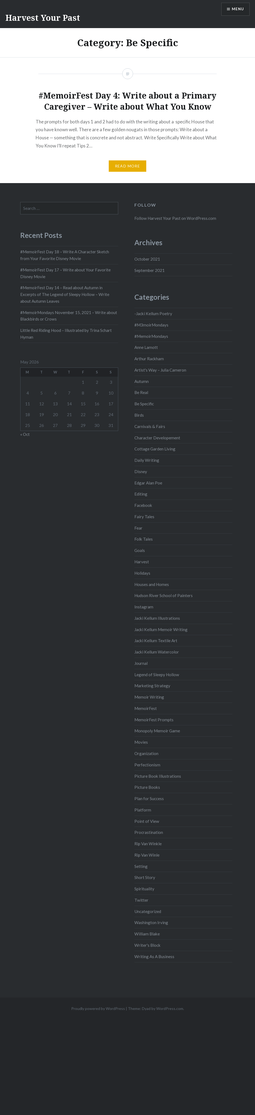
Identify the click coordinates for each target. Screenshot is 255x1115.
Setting (141, 866)
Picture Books (147, 787)
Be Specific (144, 403)
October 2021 (147, 259)
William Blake (147, 933)
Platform (142, 809)
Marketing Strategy (152, 685)
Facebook (143, 505)
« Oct (25, 434)
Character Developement (157, 437)
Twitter (141, 900)
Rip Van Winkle (148, 843)
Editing (140, 493)
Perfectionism (147, 764)
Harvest (141, 561)
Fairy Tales (144, 516)
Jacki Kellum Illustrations (157, 618)
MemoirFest (145, 708)
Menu (237, 9)
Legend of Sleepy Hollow (156, 674)
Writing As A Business (154, 956)
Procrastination (148, 832)
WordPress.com (169, 1008)
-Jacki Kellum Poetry (153, 313)
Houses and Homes (151, 584)
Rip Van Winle (146, 855)
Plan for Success (149, 798)
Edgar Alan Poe (148, 482)
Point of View (146, 821)
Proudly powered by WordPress (98, 1008)
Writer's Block (147, 945)
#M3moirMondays (151, 324)
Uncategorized (147, 911)
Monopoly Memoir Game (157, 730)
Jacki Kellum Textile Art (155, 640)
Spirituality (144, 888)
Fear (138, 528)
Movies (141, 742)
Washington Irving (151, 922)
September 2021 (149, 270)
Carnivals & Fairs (149, 426)
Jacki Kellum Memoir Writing (161, 629)
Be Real (141, 392)
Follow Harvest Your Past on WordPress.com (175, 218)
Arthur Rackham (149, 358)
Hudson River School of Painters (163, 595)
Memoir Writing (149, 697)
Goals (139, 550)
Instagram (143, 606)
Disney (140, 471)
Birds (139, 415)
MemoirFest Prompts (154, 719)
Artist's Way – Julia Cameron (160, 370)
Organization (146, 753)
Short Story (144, 877)
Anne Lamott (146, 347)
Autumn (141, 381)
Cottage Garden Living (154, 448)
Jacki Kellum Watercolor (156, 651)
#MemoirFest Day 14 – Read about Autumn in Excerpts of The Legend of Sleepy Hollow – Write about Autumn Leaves (64, 294)
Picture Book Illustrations (157, 776)
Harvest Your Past (42, 17)
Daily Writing (146, 460)
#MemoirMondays (151, 336)
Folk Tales (143, 539)
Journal (141, 663)
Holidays (142, 573)
